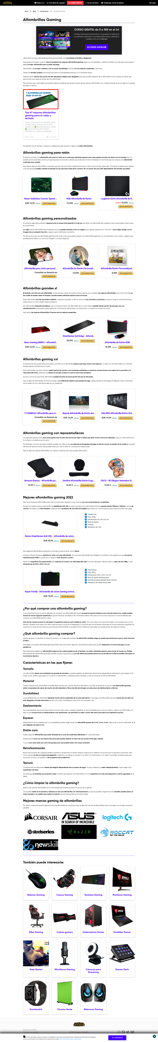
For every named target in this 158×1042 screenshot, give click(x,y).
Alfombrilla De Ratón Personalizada (79, 268)
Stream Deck (122, 970)
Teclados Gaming (93, 895)
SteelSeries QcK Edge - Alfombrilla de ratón (79, 336)
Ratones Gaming (36, 895)
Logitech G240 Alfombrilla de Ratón (117, 198)
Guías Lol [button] (39, 3)
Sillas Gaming (36, 933)
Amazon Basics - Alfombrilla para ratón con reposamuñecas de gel (40, 481)
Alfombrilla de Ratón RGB (117, 342)
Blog (34, 11)
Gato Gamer (36, 970)
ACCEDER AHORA (96, 47)
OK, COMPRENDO (117, 1038)
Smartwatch (36, 1010)
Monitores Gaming (122, 895)
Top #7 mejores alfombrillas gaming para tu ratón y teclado (40, 115)
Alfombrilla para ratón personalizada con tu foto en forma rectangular (40, 268)
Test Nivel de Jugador (56, 3)
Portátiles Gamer (122, 933)
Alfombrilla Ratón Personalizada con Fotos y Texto (117, 268)
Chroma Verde (64, 1010)
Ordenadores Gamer (93, 933)
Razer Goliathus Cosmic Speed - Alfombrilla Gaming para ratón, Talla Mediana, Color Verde (40, 198)
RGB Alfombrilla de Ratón (79, 198)
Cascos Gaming (64, 895)
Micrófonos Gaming (65, 970)
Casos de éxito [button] (91, 3)
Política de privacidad (30, 1033)
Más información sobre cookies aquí (70, 1039)
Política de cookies (30, 1030)
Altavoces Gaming (93, 1010)
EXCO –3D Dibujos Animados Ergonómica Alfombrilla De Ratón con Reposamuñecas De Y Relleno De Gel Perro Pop (117, 481)
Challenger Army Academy (112, 3)
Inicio (26, 11)
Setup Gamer (44, 11)
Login (152, 3)
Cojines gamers (65, 933)
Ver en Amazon (49, 203)
